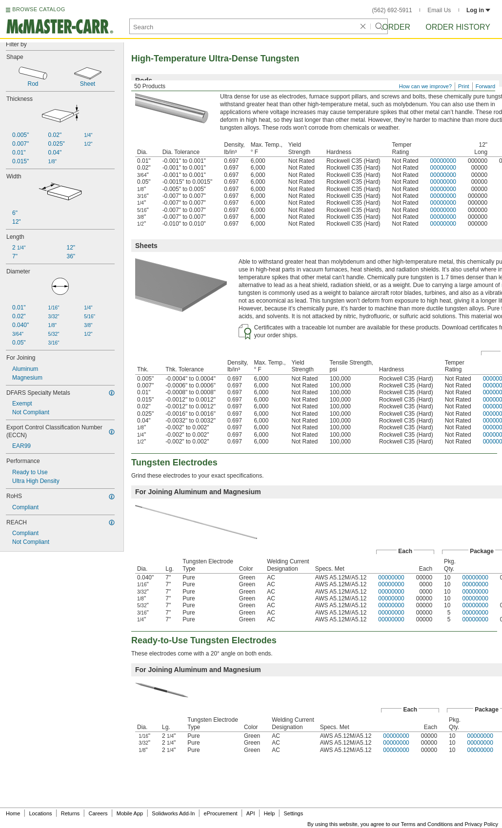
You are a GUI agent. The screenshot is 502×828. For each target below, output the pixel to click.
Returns (70, 813)
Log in (478, 10)
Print (463, 86)
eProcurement (221, 813)
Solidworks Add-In (173, 813)
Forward (485, 86)
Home (13, 813)
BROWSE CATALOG (38, 9)
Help (269, 813)
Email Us (439, 10)
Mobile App (130, 813)
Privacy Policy (481, 824)
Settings (293, 813)
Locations (40, 813)
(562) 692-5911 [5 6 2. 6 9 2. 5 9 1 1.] (392, 10)
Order (396, 27)
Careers (97, 813)
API (250, 813)
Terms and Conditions (427, 824)
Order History (457, 27)
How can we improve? (425, 86)
